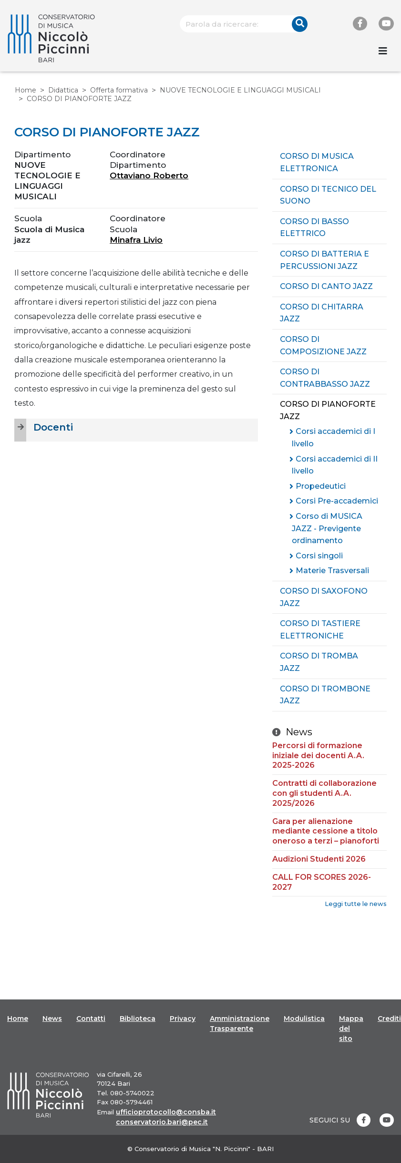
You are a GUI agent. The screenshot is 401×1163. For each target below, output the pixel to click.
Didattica (63, 90)
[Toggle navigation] (382, 51)
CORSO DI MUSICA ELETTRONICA (317, 162)
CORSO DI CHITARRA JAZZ (321, 313)
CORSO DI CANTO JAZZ (326, 286)
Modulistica (304, 1018)
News (52, 1018)
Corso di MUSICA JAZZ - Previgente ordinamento (327, 528)
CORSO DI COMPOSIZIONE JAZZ (323, 345)
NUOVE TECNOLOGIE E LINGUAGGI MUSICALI (240, 90)
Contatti (90, 1018)
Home (25, 90)
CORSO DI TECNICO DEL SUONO (328, 195)
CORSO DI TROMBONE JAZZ (325, 695)
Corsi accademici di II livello (335, 465)
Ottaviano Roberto (149, 175)
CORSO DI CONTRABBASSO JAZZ (325, 378)
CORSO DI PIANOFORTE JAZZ (328, 410)
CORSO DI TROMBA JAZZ (319, 662)
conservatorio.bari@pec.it (162, 1122)
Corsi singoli (319, 555)
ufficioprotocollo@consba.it (166, 1112)
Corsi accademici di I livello (333, 437)
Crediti (389, 1018)
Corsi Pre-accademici (337, 500)
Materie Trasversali (332, 570)
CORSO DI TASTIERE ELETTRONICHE (320, 629)
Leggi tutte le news (356, 903)
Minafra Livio (136, 240)
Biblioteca (137, 1018)
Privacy (182, 1018)
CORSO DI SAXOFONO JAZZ (324, 597)
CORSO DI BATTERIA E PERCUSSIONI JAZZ (324, 260)
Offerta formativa (119, 90)
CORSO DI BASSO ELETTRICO (314, 227)
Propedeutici (321, 486)
